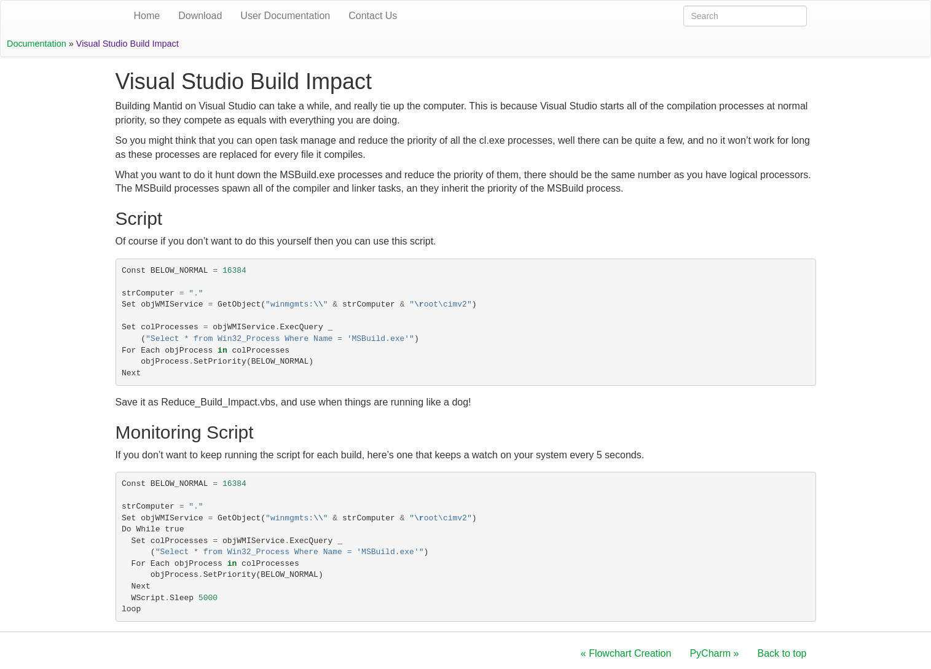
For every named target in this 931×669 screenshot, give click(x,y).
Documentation (36, 44)
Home (147, 15)
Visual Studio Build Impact (127, 44)
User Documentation (285, 15)
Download (200, 15)
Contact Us (372, 15)
